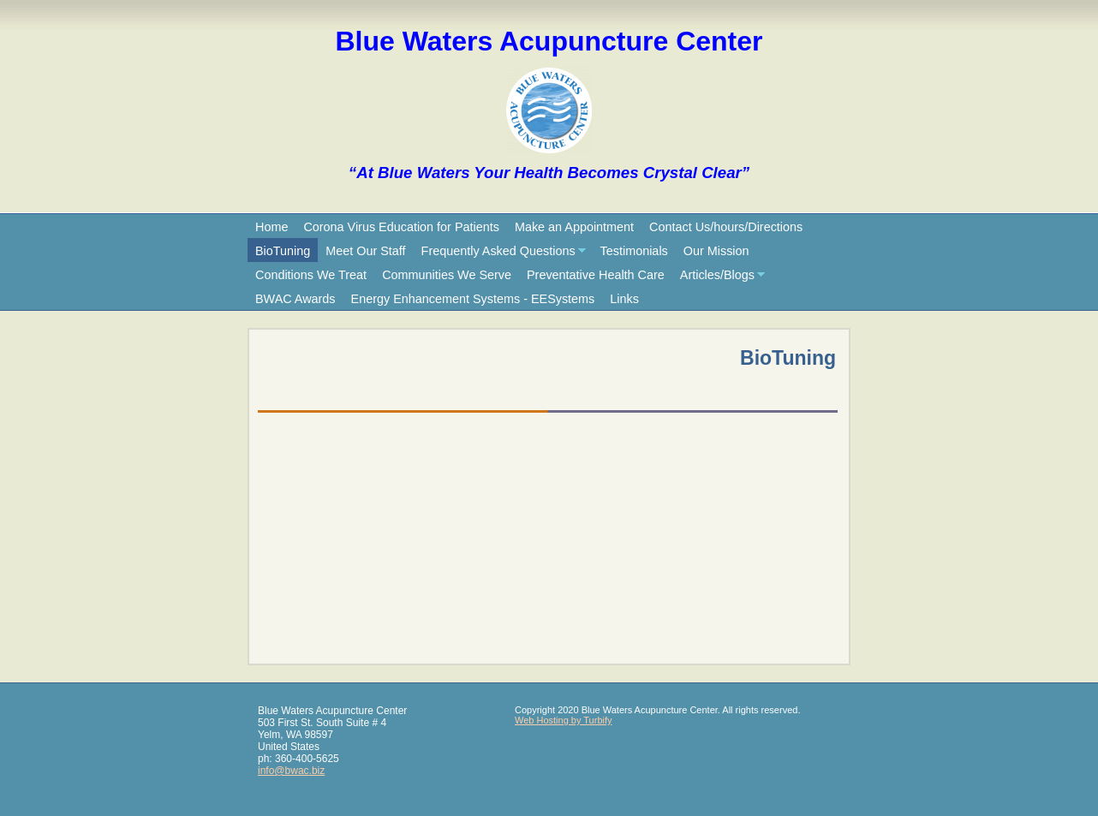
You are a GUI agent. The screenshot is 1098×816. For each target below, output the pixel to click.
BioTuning (282, 251)
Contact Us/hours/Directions (726, 227)
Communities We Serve (446, 275)
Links (624, 299)
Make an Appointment (574, 227)
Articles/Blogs (717, 275)
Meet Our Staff (365, 251)
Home (271, 227)
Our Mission (716, 251)
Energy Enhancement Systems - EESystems (473, 299)
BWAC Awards (295, 299)
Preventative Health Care (596, 275)
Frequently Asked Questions (498, 251)
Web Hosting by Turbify (563, 720)
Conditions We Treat (311, 275)
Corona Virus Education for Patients (401, 227)
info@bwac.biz (291, 771)
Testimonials (634, 251)
